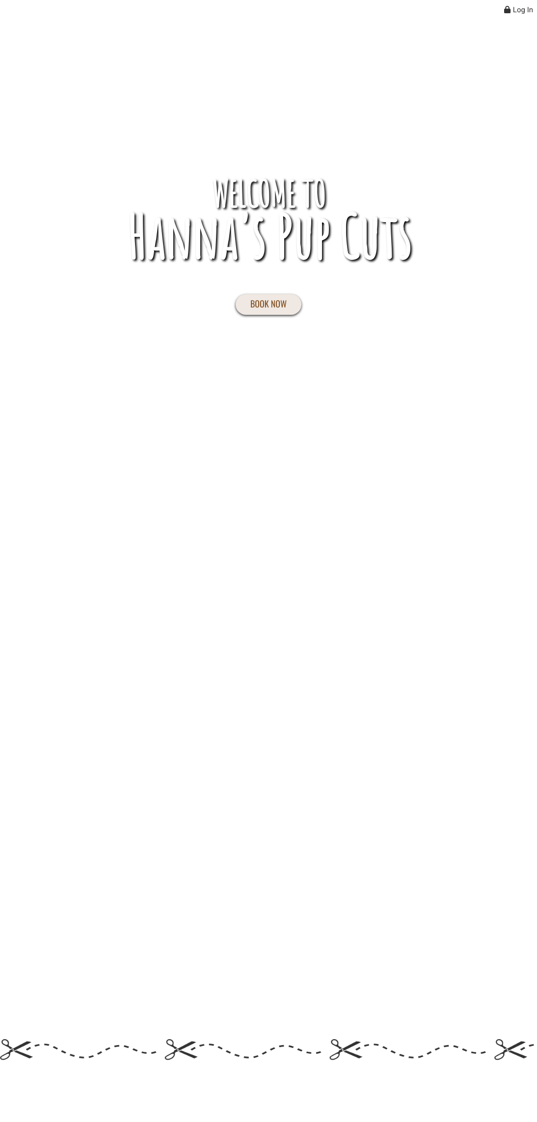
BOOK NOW (268, 304)
